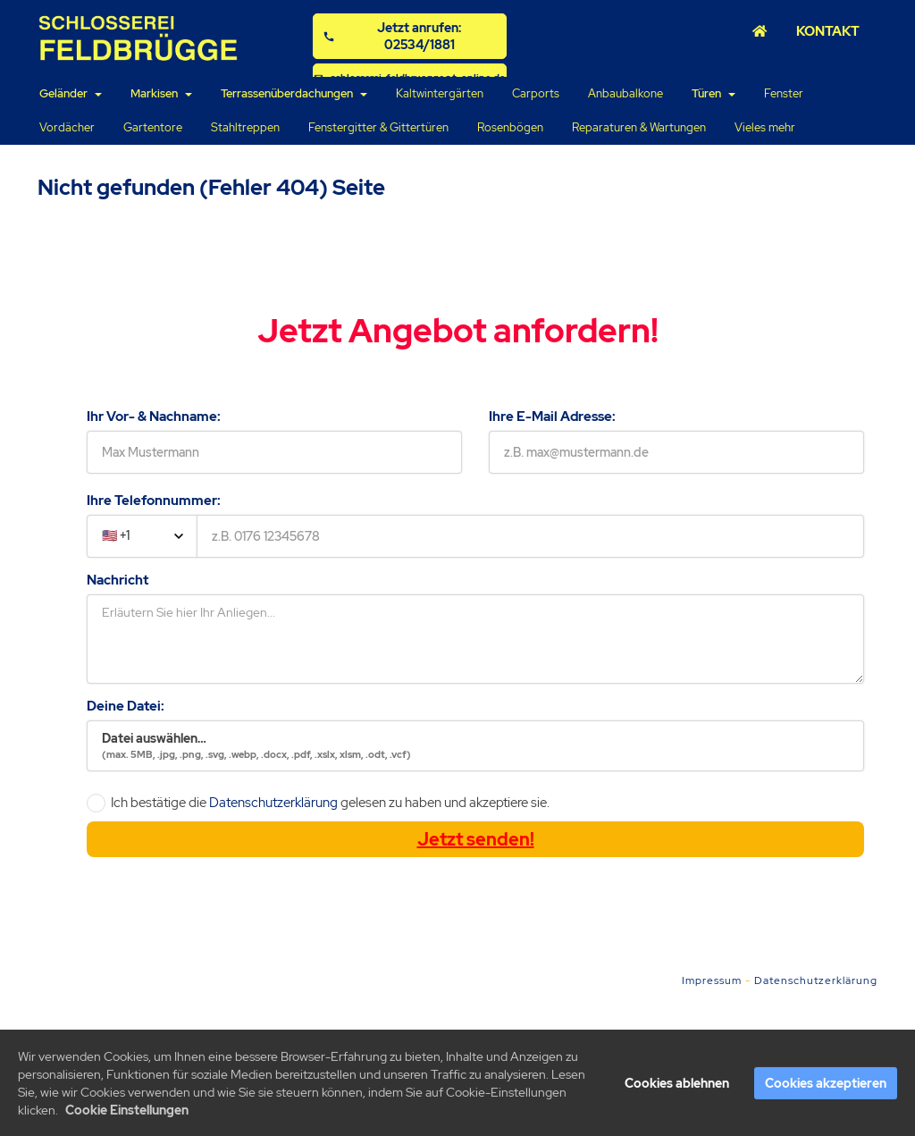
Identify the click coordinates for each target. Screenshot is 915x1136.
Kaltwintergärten (439, 93)
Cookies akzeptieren (825, 1087)
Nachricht (117, 580)
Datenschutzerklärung (273, 803)
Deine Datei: (125, 706)
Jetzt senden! (475, 839)
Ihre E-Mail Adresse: (552, 416)
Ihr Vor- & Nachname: (154, 416)
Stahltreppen (245, 127)
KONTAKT (828, 30)
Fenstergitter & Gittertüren (378, 127)
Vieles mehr (765, 127)
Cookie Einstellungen (127, 1114)
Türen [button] (713, 93)
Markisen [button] (161, 93)
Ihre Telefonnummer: (154, 500)
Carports (535, 93)
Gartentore (152, 127)
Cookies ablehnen (677, 1087)
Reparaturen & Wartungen (639, 127)
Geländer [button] (70, 93)
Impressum (712, 980)
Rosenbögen (510, 127)
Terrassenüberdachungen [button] (294, 93)
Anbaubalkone (625, 93)
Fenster (783, 93)
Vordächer (67, 127)
